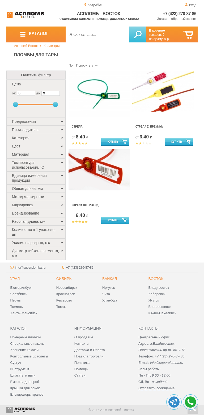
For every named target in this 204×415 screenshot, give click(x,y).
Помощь (102, 19)
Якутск (153, 300)
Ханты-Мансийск (23, 313)
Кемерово (64, 300)
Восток (155, 279)
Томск (61, 307)
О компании (69, 19)
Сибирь (64, 279)
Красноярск (65, 294)
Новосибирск (66, 288)
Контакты (86, 19)
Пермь (15, 300)
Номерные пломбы (25, 337)
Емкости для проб (24, 382)
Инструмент (19, 369)
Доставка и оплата (124, 19)
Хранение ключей (24, 350)
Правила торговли (89, 356)
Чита (106, 294)
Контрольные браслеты (29, 356)
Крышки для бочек (25, 388)
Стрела (77, 126)
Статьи (80, 375)
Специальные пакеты (27, 344)
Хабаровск (156, 294)
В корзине (157, 30)
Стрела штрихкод (85, 205)
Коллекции (52, 46)
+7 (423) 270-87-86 (179, 13)
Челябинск (18, 294)
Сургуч (15, 363)
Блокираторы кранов (26, 394)
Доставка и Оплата (89, 350)
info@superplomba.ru (30, 267)
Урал (15, 279)
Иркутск (108, 288)
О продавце (83, 337)
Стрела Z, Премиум (149, 126)
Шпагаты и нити (22, 375)
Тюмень (16, 307)
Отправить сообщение (156, 388)
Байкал (109, 279)
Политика (82, 363)
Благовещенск (159, 307)
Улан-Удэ (109, 300)
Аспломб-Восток (26, 46)
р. (167, 39)
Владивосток (158, 288)
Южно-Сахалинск (162, 313)
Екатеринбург (21, 288)
